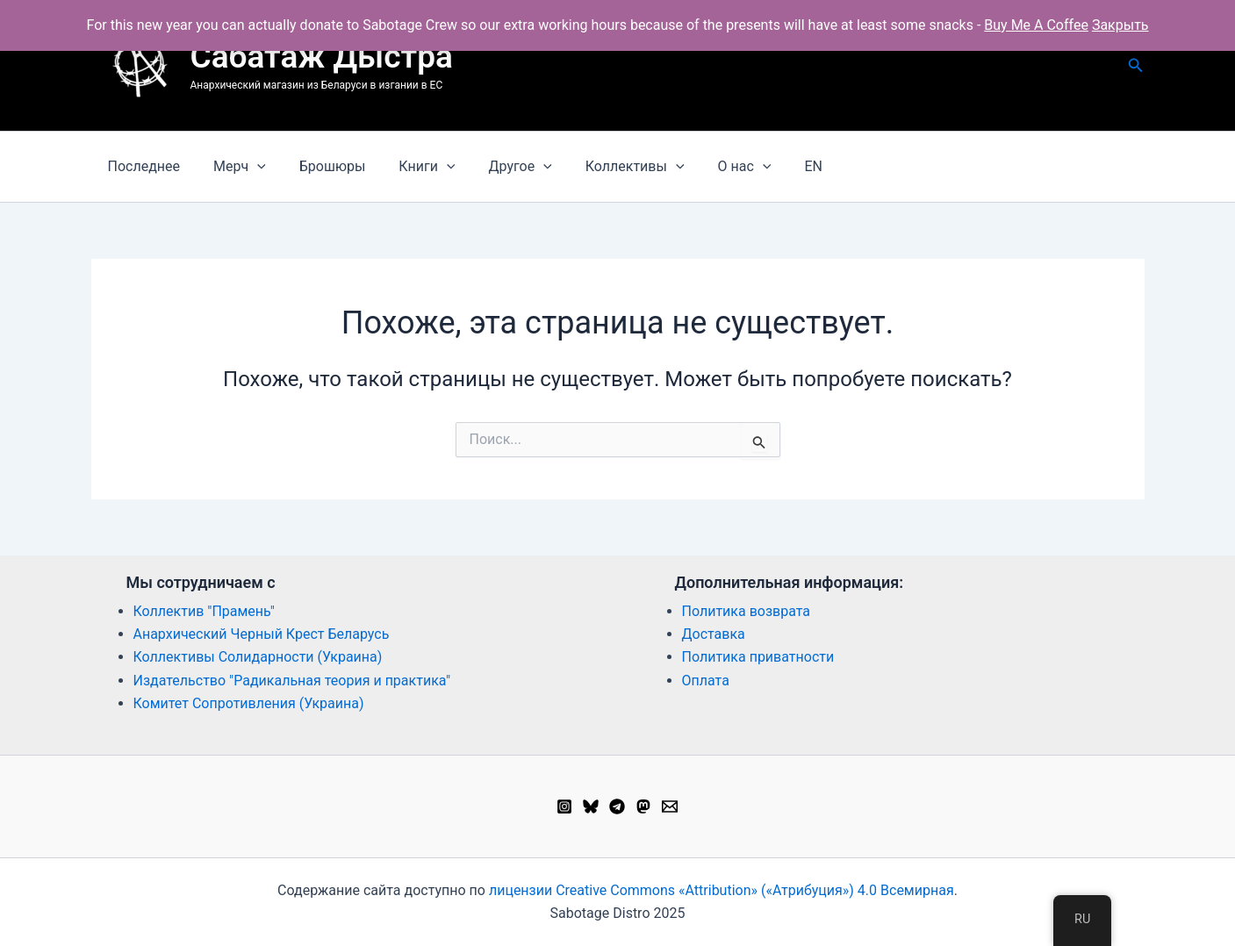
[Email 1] (670, 806)
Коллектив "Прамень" (204, 611)
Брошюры (319, 166)
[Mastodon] (643, 806)
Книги (408, 167)
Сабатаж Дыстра (321, 56)
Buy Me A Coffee (1036, 25)
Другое (496, 167)
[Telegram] (617, 806)
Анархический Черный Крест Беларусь (261, 634)
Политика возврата (746, 611)
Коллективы (606, 167)
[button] (1136, 65)
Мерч (231, 167)
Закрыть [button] (1120, 25)
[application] (249, 167)
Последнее (141, 166)
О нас (710, 167)
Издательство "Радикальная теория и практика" (292, 680)
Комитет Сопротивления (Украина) (248, 703)
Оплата (705, 680)
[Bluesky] (591, 806)
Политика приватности (758, 657)
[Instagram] (564, 806)
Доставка (713, 634)
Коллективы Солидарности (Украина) (258, 657)
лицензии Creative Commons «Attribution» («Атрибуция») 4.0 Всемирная (721, 890)
